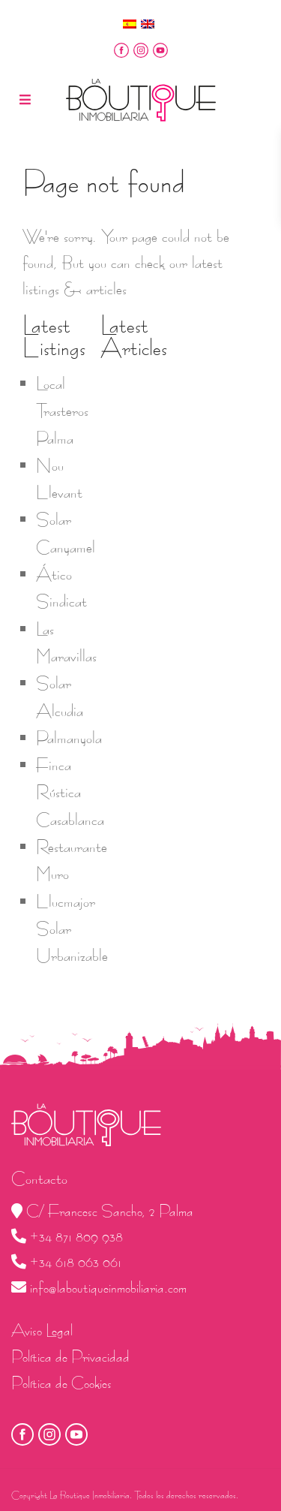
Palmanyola (69, 737)
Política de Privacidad (70, 1356)
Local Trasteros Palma (62, 411)
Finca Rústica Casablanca (70, 792)
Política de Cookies (61, 1383)
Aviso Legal (42, 1330)
